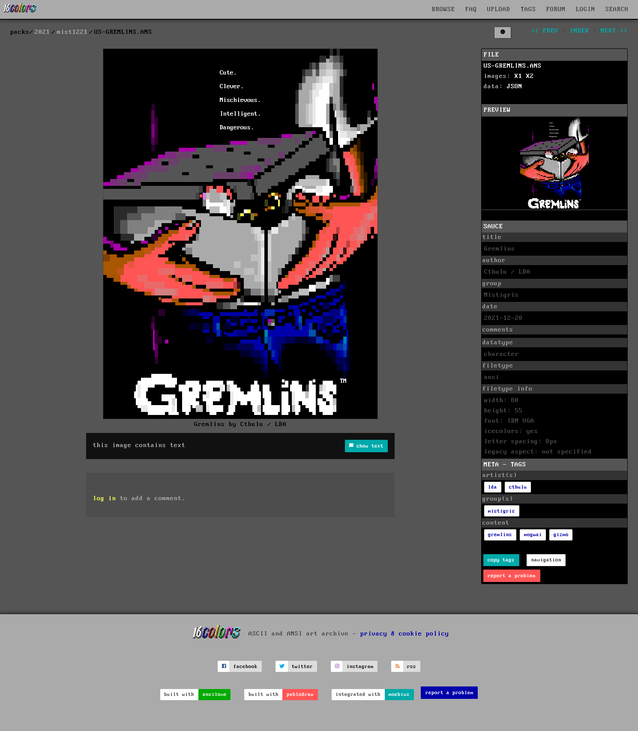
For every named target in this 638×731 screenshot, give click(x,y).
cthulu (518, 487)
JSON (514, 86)
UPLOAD (498, 9)
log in (104, 498)
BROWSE (443, 9)
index (579, 30)
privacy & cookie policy (404, 633)
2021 (42, 32)
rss (411, 666)
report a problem (512, 576)
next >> (614, 30)
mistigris (501, 511)
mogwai (533, 534)
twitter (302, 666)
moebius (399, 694)
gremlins (500, 534)
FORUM (556, 9)
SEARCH (617, 9)
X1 (518, 76)
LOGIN (585, 9)
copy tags (501, 560)
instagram (360, 666)
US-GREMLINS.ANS (513, 66)
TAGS (528, 9)
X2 (530, 76)
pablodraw (300, 694)
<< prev (544, 30)
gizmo (561, 534)
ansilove (215, 694)
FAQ (471, 9)
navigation (546, 560)
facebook (246, 666)
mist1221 (72, 32)
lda (492, 487)
